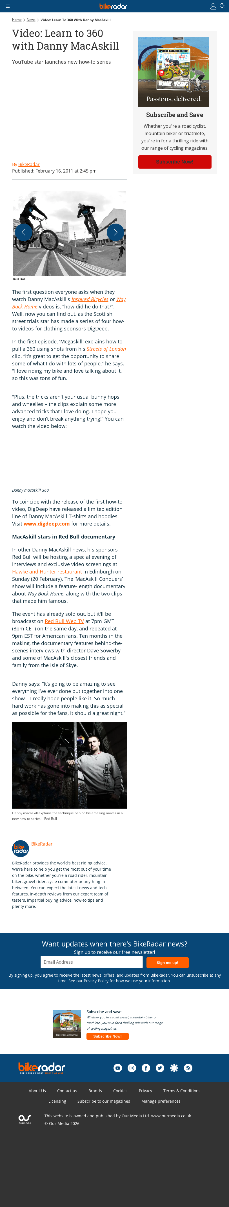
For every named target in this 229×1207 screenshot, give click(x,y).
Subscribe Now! (107, 1036)
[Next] (115, 232)
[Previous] (23, 232)
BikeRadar (42, 844)
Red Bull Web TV (64, 621)
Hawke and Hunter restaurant (47, 571)
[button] (69, 239)
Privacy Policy (96, 980)
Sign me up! (167, 963)
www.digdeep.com (47, 523)
